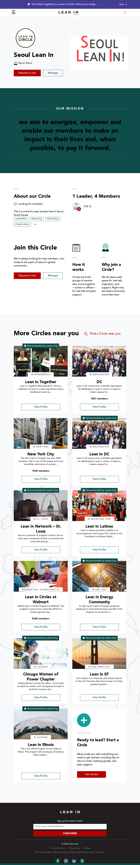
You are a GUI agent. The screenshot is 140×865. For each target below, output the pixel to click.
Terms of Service (58, 848)
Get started (91, 774)
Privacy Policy (74, 848)
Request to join (27, 73)
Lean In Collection (97, 852)
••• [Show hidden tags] (35, 224)
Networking (53, 219)
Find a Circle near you (101, 333)
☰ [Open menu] (13, 12)
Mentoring (36, 219)
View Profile (41, 407)
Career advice (22, 224)
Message (53, 73)
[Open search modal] (125, 13)
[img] (41, 361)
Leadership (20, 219)
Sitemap (87, 848)
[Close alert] (123, 4)
